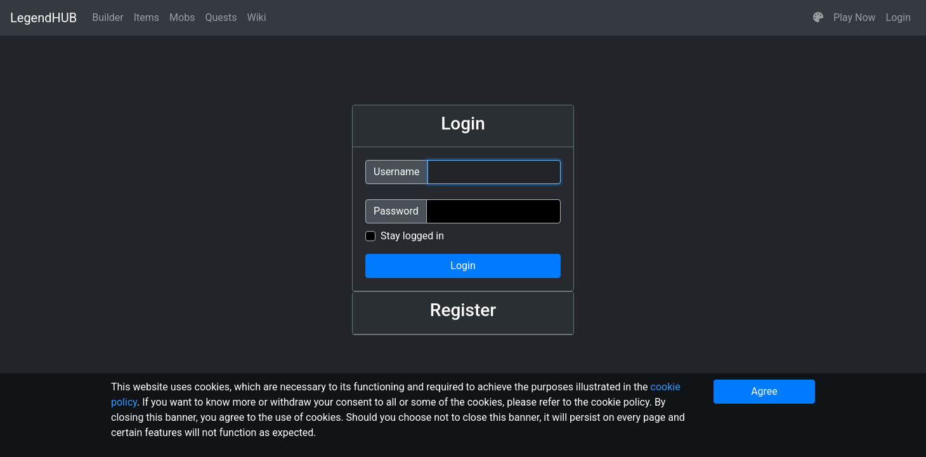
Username (397, 172)
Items (146, 17)
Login (898, 17)
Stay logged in (412, 236)
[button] (818, 17)
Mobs (182, 17)
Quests (221, 17)
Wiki (256, 17)
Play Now (854, 17)
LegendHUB (43, 17)
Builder (108, 17)
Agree (764, 391)
